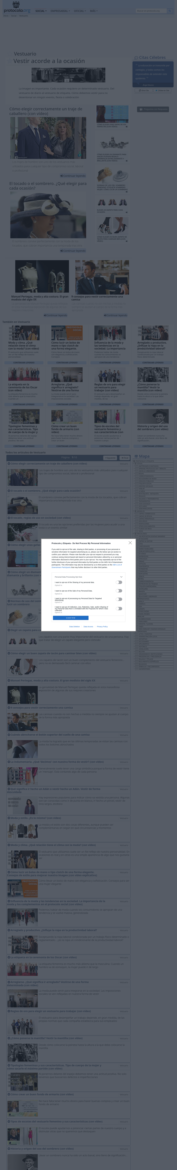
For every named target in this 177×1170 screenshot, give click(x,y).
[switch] (119, 582)
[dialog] (88, 585)
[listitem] (88, 577)
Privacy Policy (102, 627)
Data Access (88, 627)
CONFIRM (70, 618)
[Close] (131, 543)
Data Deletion (74, 627)
